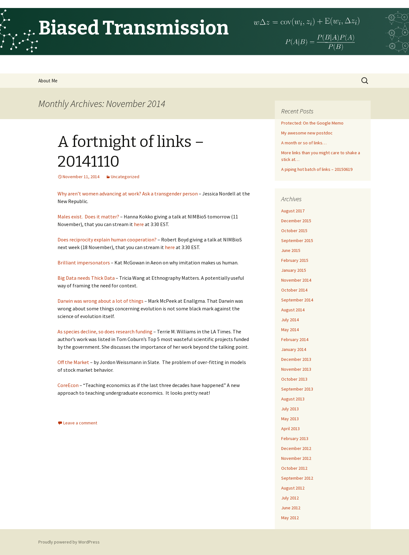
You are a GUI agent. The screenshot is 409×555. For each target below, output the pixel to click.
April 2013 (290, 428)
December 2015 (296, 221)
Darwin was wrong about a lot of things (100, 301)
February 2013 (294, 438)
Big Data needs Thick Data (86, 278)
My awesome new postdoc (307, 133)
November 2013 (296, 369)
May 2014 (290, 329)
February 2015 (294, 260)
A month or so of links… (304, 143)
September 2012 (297, 478)
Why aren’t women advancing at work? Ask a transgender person (128, 193)
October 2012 (294, 468)
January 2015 (293, 270)
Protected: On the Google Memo (312, 123)
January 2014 (293, 349)
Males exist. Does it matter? (88, 216)
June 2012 (290, 508)
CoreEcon (68, 385)
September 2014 (297, 300)
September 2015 (297, 240)
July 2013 (290, 409)
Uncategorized (125, 176)
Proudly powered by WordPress (69, 542)
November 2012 (296, 458)
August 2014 (293, 310)
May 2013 (290, 419)
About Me (48, 81)
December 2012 (296, 448)
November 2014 (296, 280)
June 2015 (290, 250)
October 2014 (294, 290)
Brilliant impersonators (84, 262)
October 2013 (294, 379)
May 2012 (290, 518)
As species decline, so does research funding (105, 331)
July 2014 (290, 320)
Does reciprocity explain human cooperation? (107, 239)
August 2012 (293, 488)
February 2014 (294, 339)
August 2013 (293, 399)
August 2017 (293, 211)
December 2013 (296, 359)
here (139, 224)
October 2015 (294, 230)
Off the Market (73, 362)
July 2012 (290, 498)
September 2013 (297, 389)
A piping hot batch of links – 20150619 (316, 169)
